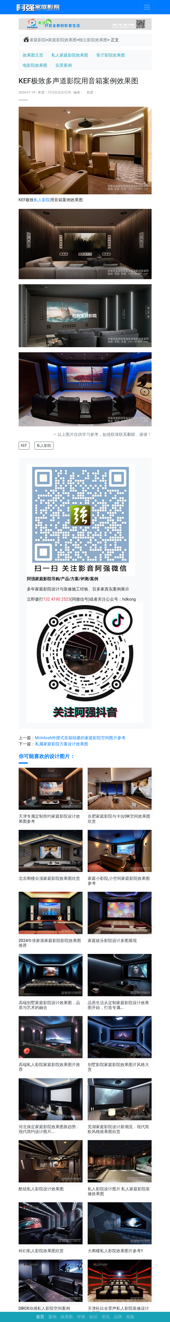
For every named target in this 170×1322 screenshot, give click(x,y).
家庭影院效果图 (62, 39)
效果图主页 (33, 55)
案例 (52, 1316)
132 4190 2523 (57, 599)
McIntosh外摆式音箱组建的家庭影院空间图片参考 (80, 737)
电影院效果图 (35, 65)
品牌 (118, 1316)
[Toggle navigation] (147, 7)
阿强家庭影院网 (59, 92)
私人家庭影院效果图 (69, 55)
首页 (40, 1316)
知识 (93, 1316)
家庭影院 (34, 40)
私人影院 (42, 199)
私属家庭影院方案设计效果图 (61, 743)
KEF (24, 445)
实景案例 (63, 65)
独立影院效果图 (93, 39)
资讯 (105, 1316)
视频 (130, 1316)
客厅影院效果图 (110, 55)
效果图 (67, 1316)
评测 (81, 1316)
